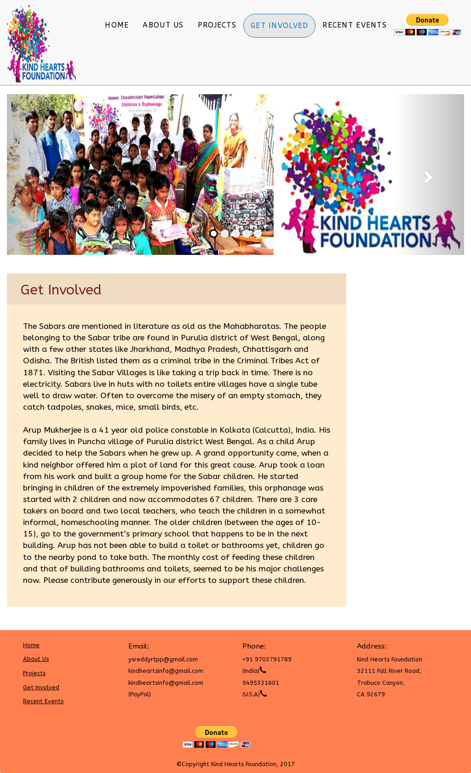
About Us (163, 25)
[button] (41, 174)
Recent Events (354, 25)
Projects (217, 25)
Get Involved (279, 25)
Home (117, 25)
